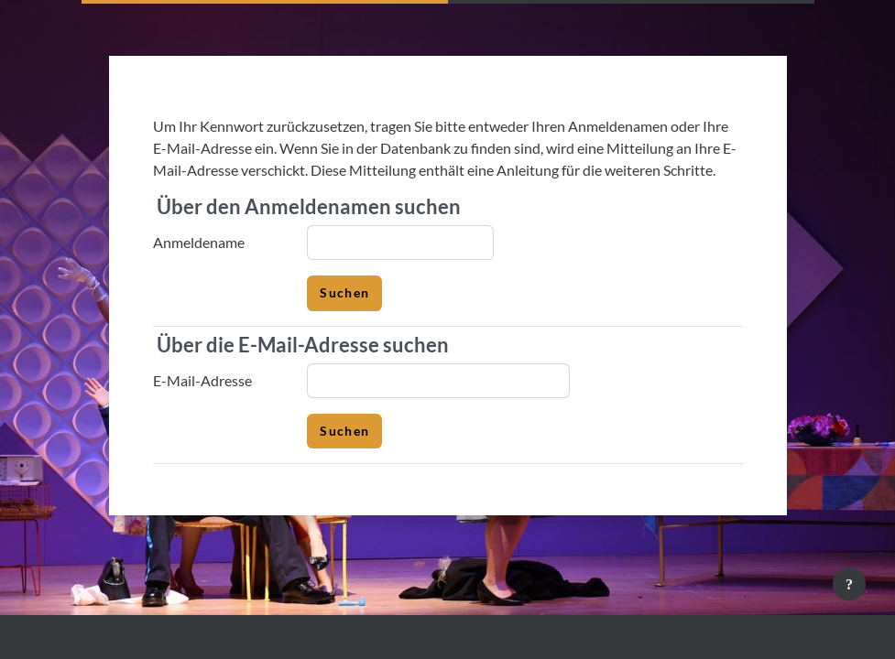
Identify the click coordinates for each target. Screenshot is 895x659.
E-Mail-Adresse (202, 380)
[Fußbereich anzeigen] (849, 583)
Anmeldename (199, 242)
